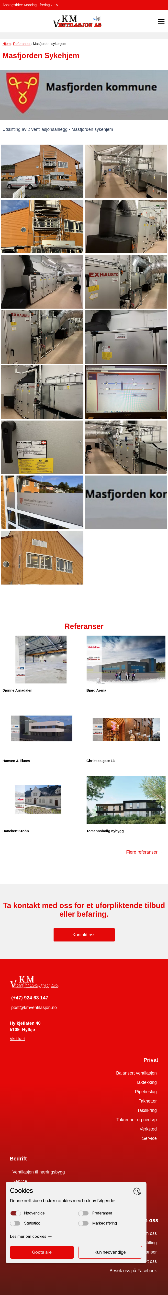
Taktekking (146, 1082)
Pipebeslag (146, 1091)
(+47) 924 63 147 (29, 997)
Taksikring (147, 1110)
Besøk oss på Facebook (133, 1270)
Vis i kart (17, 1038)
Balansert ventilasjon (136, 1073)
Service (149, 1138)
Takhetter (148, 1101)
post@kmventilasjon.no (34, 1007)
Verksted (148, 1129)
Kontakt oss (83, 934)
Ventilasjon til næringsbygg (38, 1172)
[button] (161, 21)
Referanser (22, 44)
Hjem (6, 44)
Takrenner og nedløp (136, 1119)
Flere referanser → (144, 852)
